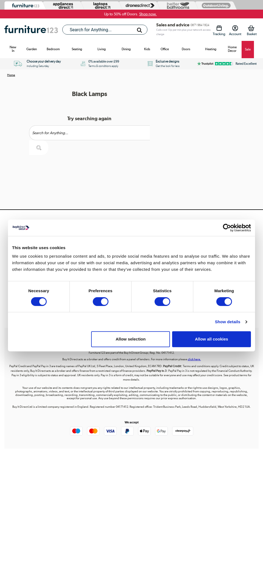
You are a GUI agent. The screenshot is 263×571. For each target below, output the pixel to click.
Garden (31, 49)
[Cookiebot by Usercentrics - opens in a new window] (227, 228)
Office (165, 49)
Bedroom (53, 49)
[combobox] (105, 30)
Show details (227, 321)
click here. (194, 359)
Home (11, 75)
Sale (248, 49)
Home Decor (232, 49)
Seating (77, 49)
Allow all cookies (211, 339)
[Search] (139, 30)
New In (13, 49)
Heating (210, 49)
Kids (147, 49)
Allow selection (131, 339)
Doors (186, 49)
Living (101, 49)
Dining (126, 49)
